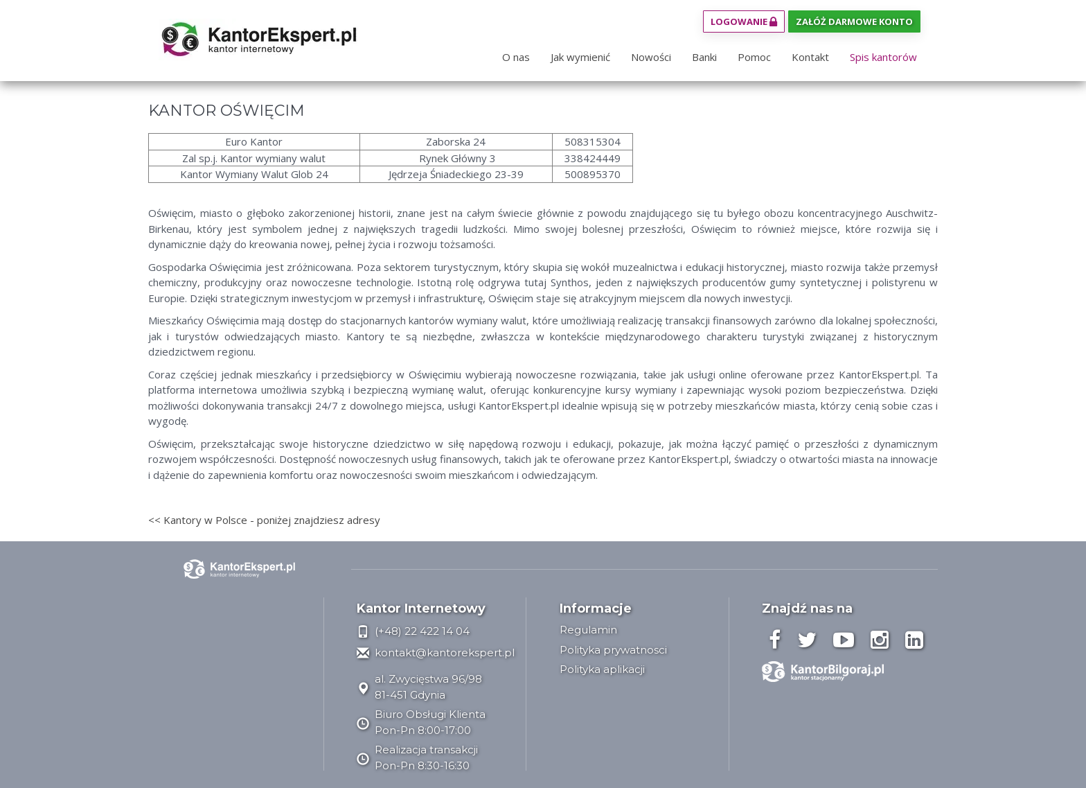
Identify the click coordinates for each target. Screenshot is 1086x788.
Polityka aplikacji (602, 669)
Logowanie (744, 21)
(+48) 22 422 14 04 (413, 631)
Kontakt (810, 57)
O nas (516, 57)
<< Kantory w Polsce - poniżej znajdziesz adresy (264, 520)
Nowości (651, 57)
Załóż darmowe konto (854, 21)
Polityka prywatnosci (613, 649)
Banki (704, 57)
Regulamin (588, 629)
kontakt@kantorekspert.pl (436, 652)
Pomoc (754, 57)
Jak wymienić (580, 57)
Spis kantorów (883, 57)
